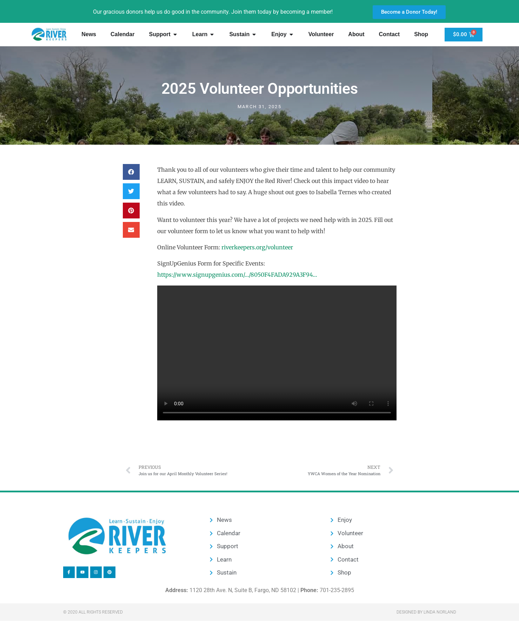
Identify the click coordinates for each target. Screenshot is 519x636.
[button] (131, 172)
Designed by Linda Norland (426, 612)
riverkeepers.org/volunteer (257, 247)
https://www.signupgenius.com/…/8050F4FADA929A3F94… (237, 274)
